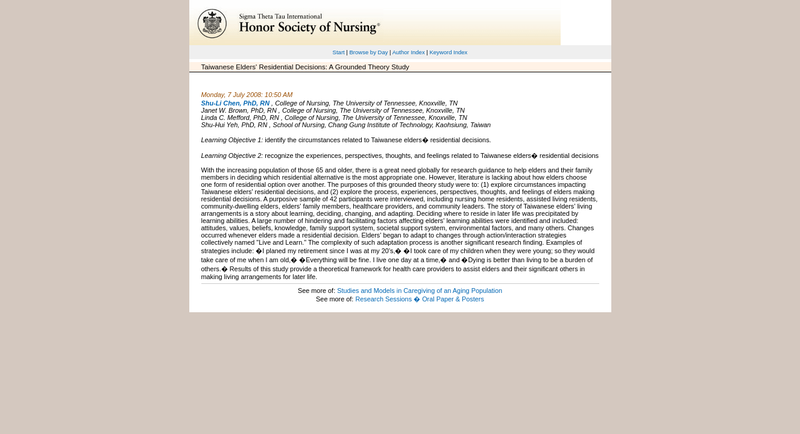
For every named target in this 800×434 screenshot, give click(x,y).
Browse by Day (368, 52)
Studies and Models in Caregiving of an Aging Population (419, 290)
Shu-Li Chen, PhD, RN (235, 103)
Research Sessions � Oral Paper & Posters (419, 299)
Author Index (408, 52)
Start (339, 52)
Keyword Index (448, 52)
